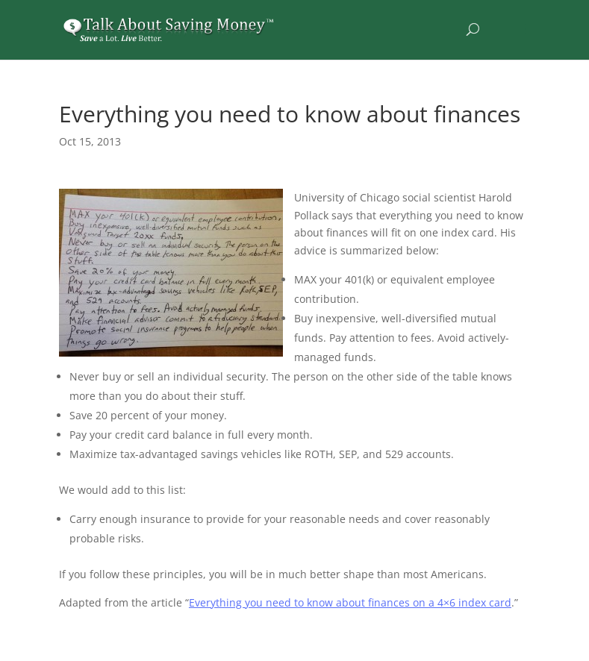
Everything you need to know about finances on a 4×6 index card (350, 602)
